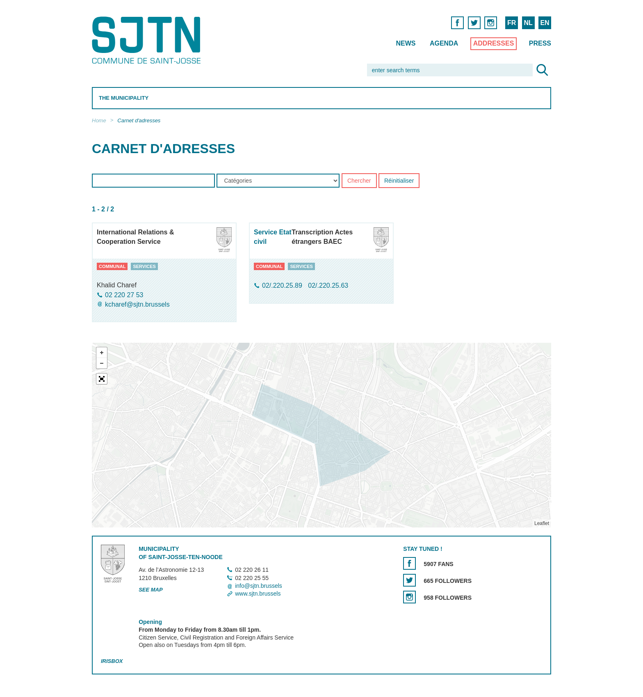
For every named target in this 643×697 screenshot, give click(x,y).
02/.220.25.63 (328, 285)
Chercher (359, 181)
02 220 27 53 (124, 294)
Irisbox (112, 661)
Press (540, 43)
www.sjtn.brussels (257, 593)
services (144, 266)
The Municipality (123, 98)
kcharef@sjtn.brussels (137, 304)
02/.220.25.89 (283, 285)
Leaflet (541, 523)
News (405, 43)
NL (528, 22)
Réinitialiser (399, 181)
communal (112, 266)
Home (99, 120)
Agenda (444, 43)
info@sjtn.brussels (258, 585)
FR (511, 22)
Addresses (493, 43)
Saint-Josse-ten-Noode (148, 40)
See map (151, 590)
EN (544, 22)
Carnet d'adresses (138, 120)
